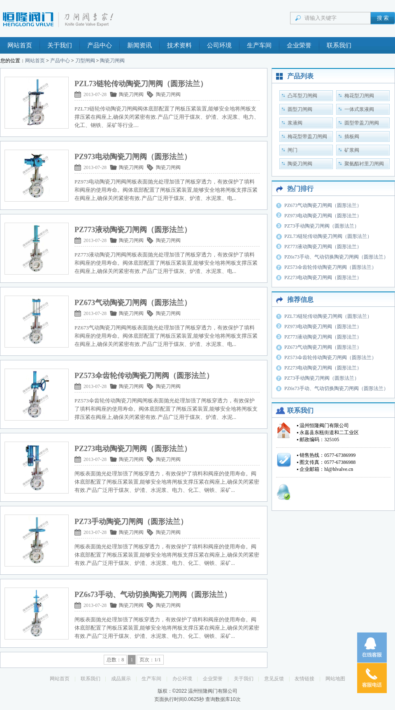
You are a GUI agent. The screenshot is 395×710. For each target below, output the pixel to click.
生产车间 (259, 45)
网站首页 (19, 45)
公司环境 (219, 45)
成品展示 (121, 679)
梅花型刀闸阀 (359, 96)
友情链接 (304, 679)
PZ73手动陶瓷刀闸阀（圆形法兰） (321, 226)
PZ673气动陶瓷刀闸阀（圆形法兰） (323, 205)
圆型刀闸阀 (300, 109)
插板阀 (351, 136)
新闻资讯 (139, 45)
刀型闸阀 (85, 60)
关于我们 (59, 45)
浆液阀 (295, 123)
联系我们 (339, 45)
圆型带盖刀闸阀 (361, 123)
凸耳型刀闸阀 (302, 96)
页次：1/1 (149, 660)
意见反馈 (274, 679)
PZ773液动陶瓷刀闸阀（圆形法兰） (323, 246)
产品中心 (99, 45)
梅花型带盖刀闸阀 (307, 136)
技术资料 (179, 45)
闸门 (292, 150)
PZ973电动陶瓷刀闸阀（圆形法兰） (323, 216)
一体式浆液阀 (359, 109)
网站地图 (335, 679)
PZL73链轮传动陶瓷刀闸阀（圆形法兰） (328, 236)
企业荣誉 (299, 45)
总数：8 (115, 660)
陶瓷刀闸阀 (112, 60)
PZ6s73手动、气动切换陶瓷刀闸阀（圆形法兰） (336, 257)
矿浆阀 (351, 150)
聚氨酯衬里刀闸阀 (364, 164)
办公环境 (182, 679)
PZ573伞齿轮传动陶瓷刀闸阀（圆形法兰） (330, 267)
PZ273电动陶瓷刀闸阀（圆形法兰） (323, 277)
